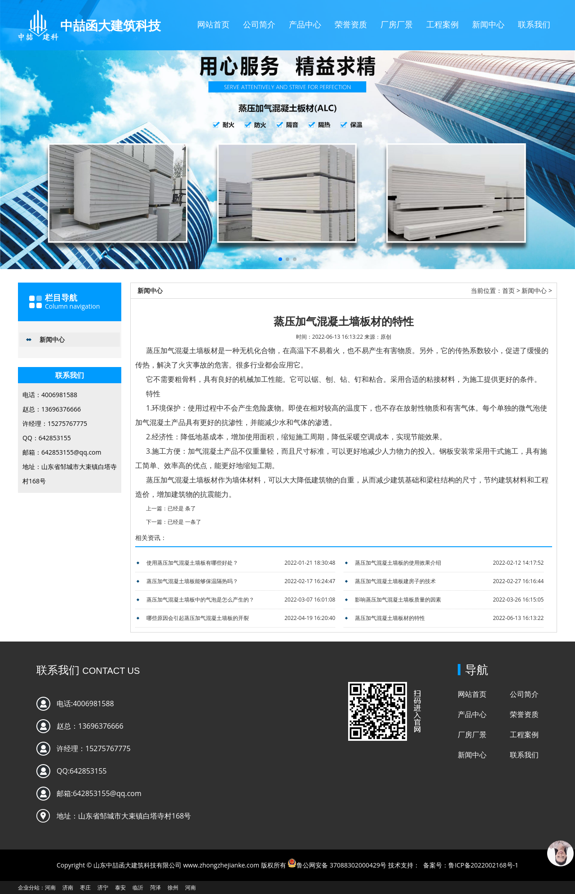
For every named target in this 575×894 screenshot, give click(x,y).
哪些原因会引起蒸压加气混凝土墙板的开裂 (197, 618)
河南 (50, 887)
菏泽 (155, 887)
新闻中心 (488, 24)
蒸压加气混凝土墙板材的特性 (390, 618)
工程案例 (442, 24)
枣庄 (85, 887)
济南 (67, 887)
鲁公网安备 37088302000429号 (341, 865)
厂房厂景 (396, 24)
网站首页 (213, 24)
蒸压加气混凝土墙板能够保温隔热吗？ (192, 581)
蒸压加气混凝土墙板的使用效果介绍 (398, 562)
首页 (508, 290)
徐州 (173, 887)
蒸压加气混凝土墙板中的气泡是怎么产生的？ (200, 599)
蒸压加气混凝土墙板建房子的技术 (395, 581)
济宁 (102, 887)
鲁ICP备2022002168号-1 (483, 865)
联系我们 (534, 24)
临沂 (138, 887)
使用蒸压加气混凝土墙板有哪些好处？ (192, 562)
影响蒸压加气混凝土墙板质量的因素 (398, 599)
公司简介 (259, 24)
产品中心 (305, 24)
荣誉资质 (351, 24)
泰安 (120, 887)
